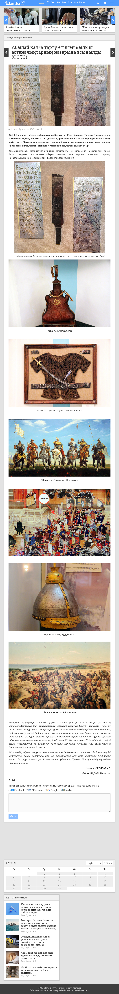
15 (44, 881)
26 (105, 884)
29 (44, 888)
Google (54, 790)
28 (29, 888)
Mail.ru (68, 790)
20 (14, 884)
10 (74, 877)
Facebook (19, 790)
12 (105, 877)
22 (44, 884)
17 (74, 881)
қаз (23, 1)
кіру (65, 785)
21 (29, 884)
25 (89, 884)
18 (89, 881)
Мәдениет (28, 37)
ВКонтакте (37, 790)
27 (14, 888)
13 (14, 881)
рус (23, 4)
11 (89, 877)
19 (105, 881)
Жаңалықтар (14, 37)
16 (59, 881)
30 (59, 888)
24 (74, 884)
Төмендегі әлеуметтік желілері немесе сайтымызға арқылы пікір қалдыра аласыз (54, 785)
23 (59, 884)
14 (29, 881)
